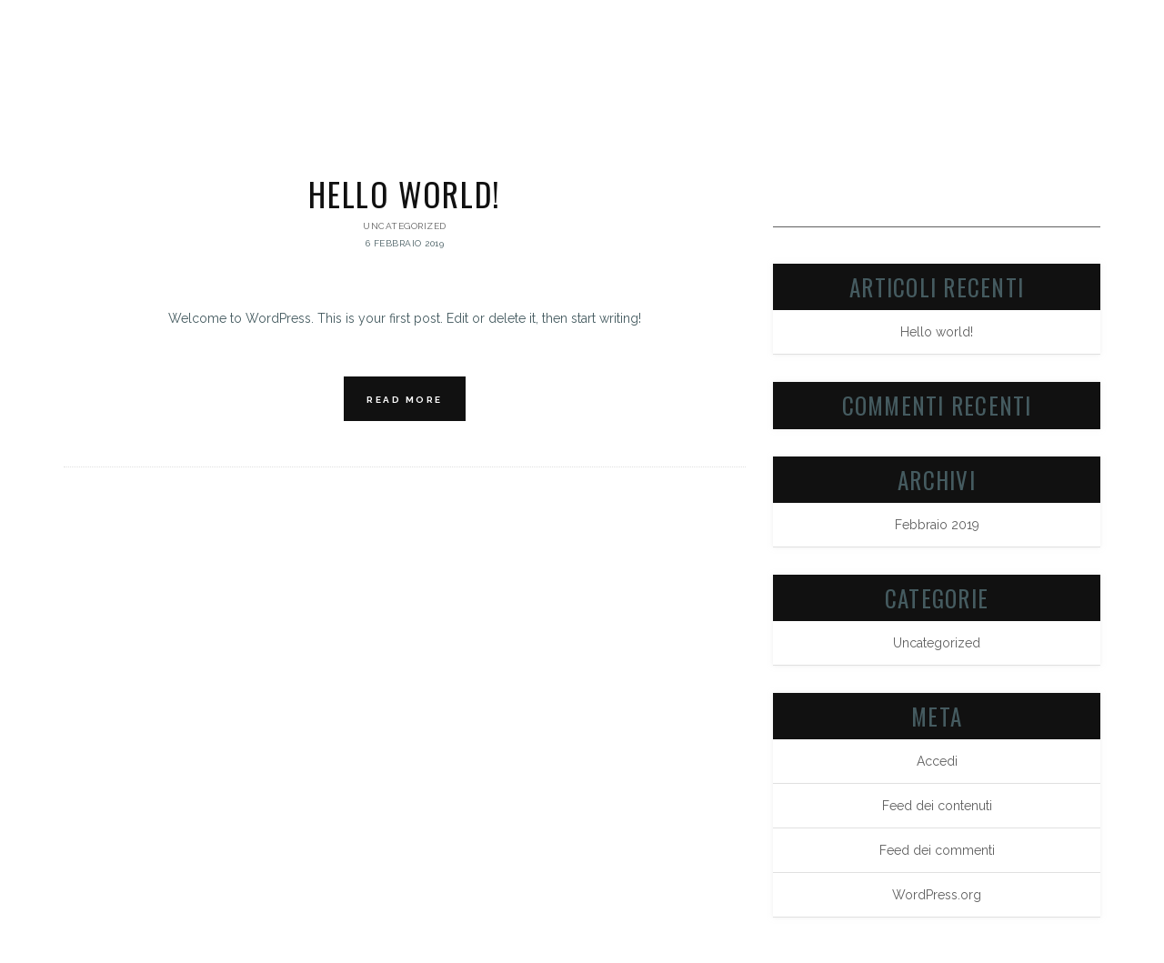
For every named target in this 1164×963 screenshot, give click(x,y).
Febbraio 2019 (937, 524)
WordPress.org (936, 895)
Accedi (937, 761)
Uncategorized (405, 226)
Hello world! (404, 193)
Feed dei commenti (937, 850)
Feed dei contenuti (937, 805)
